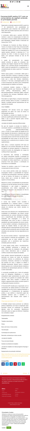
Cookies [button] (4, 427)
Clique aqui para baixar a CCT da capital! (11, 301)
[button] (28, 6)
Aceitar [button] (8, 427)
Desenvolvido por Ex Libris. (15, 404)
